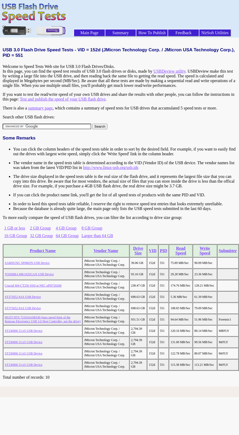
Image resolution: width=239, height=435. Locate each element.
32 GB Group (41, 235)
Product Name (43, 250)
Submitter (228, 250)
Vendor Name (105, 250)
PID (163, 250)
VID (152, 250)
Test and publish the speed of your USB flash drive (62, 99)
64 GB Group (67, 235)
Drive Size (138, 250)
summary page (40, 108)
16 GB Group (15, 235)
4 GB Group (66, 228)
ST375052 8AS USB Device (23, 297)
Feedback (183, 33)
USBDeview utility (169, 71)
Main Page (89, 33)
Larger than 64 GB (97, 235)
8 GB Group (91, 228)
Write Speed (204, 250)
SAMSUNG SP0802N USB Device (27, 263)
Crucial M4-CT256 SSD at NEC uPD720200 (33, 285)
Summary (120, 33)
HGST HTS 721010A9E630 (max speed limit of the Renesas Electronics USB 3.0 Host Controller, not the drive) (43, 319)
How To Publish (152, 33)
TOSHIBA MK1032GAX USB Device (29, 274)
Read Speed (180, 250)
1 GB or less (14, 228)
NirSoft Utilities (215, 33)
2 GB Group (40, 228)
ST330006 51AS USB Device (24, 331)
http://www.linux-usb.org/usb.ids (110, 167)
